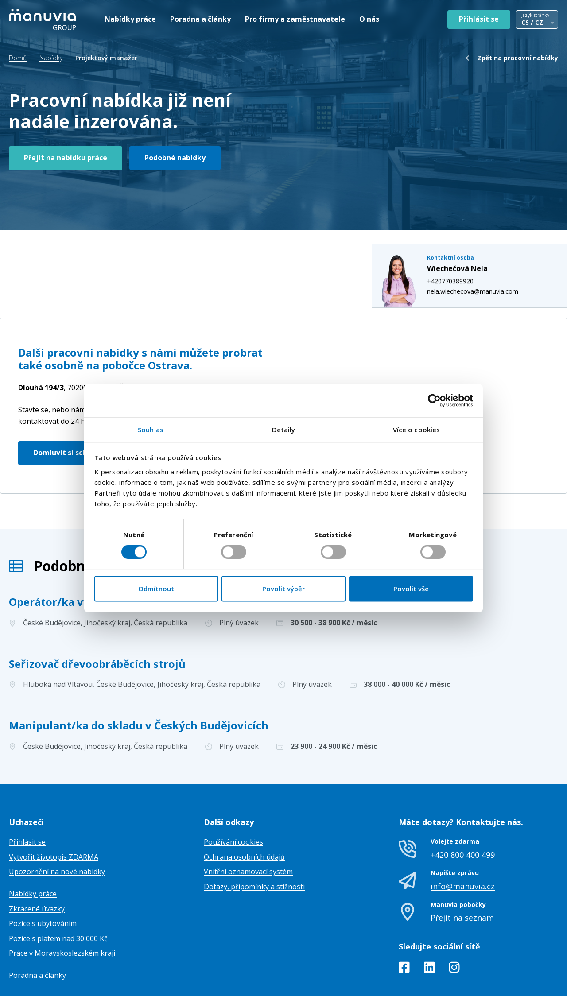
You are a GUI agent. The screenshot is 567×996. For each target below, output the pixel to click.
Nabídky (50, 58)
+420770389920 (459, 214)
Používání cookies (233, 797)
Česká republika (95, 343)
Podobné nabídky (175, 158)
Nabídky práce (130, 19)
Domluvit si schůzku (69, 408)
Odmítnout (156, 589)
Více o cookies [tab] (416, 429)
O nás (369, 19)
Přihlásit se (479, 19)
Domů (18, 58)
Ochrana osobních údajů (244, 812)
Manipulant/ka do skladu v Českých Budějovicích (138, 680)
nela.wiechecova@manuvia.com (481, 224)
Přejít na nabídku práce (65, 158)
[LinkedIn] (429, 924)
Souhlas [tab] (150, 429)
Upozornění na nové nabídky (57, 827)
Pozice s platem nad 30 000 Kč (58, 894)
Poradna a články (200, 19)
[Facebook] (404, 924)
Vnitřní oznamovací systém (248, 827)
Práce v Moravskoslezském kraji (62, 909)
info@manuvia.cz (463, 841)
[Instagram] (454, 924)
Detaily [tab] (283, 429)
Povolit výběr (283, 589)
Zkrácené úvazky (37, 864)
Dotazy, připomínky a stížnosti (254, 842)
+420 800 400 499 (463, 810)
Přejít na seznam (462, 873)
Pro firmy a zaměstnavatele (295, 19)
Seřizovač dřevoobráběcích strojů (97, 619)
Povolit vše (411, 589)
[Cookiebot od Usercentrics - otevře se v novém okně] (434, 400)
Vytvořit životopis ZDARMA (53, 812)
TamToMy (543, 982)
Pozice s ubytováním (43, 879)
